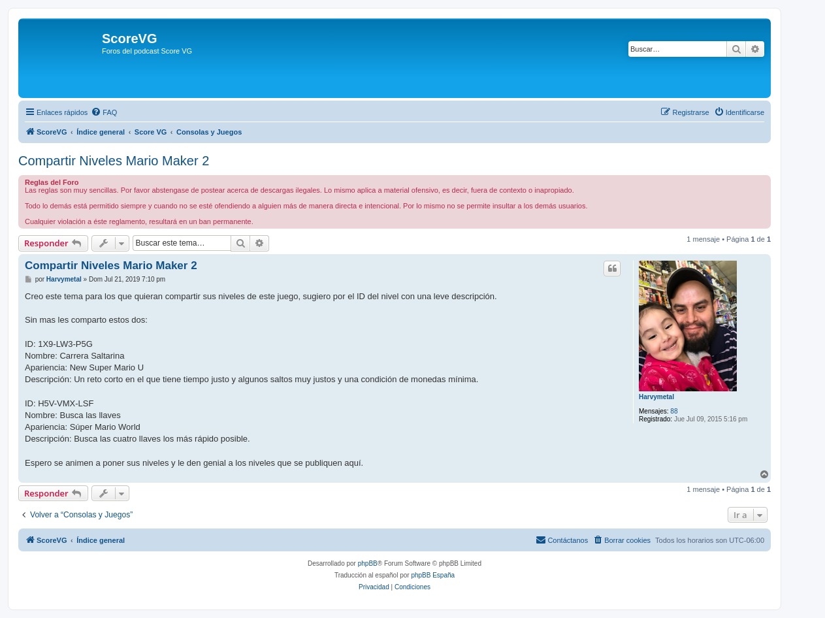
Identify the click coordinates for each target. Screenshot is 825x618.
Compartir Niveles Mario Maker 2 (113, 161)
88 (673, 411)
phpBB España (433, 575)
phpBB (368, 563)
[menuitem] (104, 112)
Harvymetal (656, 396)
